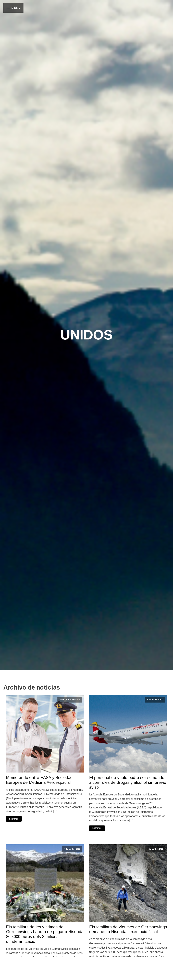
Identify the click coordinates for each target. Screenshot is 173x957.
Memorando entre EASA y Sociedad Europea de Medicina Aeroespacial (39, 780)
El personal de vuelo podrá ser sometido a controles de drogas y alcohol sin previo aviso (127, 782)
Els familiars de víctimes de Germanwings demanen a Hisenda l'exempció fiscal (128, 929)
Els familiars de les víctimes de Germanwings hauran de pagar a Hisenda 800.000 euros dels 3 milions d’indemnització (44, 934)
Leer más (13, 819)
